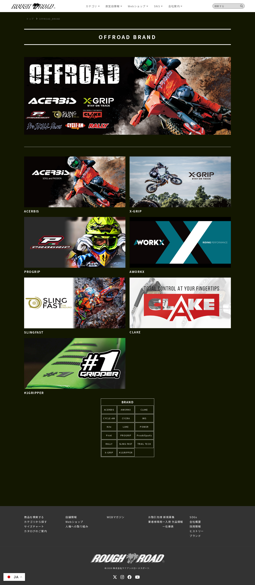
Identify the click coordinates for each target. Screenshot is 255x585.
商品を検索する (34, 517)
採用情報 (195, 526)
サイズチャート (34, 526)
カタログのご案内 (35, 531)
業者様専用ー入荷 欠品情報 (165, 522)
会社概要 (195, 522)
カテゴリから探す (35, 522)
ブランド (195, 536)
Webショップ (74, 522)
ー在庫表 (161, 526)
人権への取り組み (76, 526)
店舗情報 (71, 517)
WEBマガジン (116, 517)
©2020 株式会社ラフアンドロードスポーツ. (127, 568)
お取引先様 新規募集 (161, 517)
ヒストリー (197, 531)
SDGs (193, 517)
